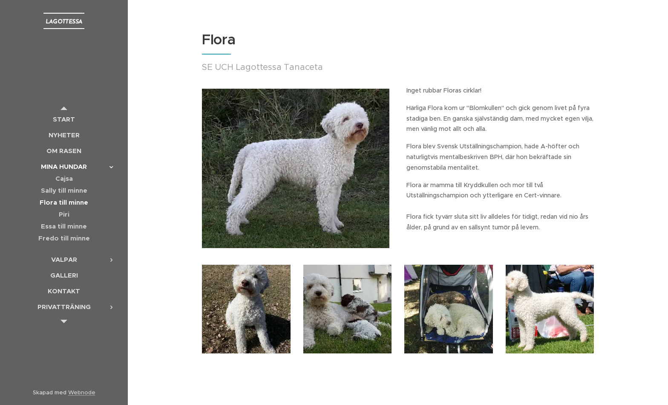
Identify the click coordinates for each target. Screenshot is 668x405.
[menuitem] (64, 119)
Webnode (81, 392)
